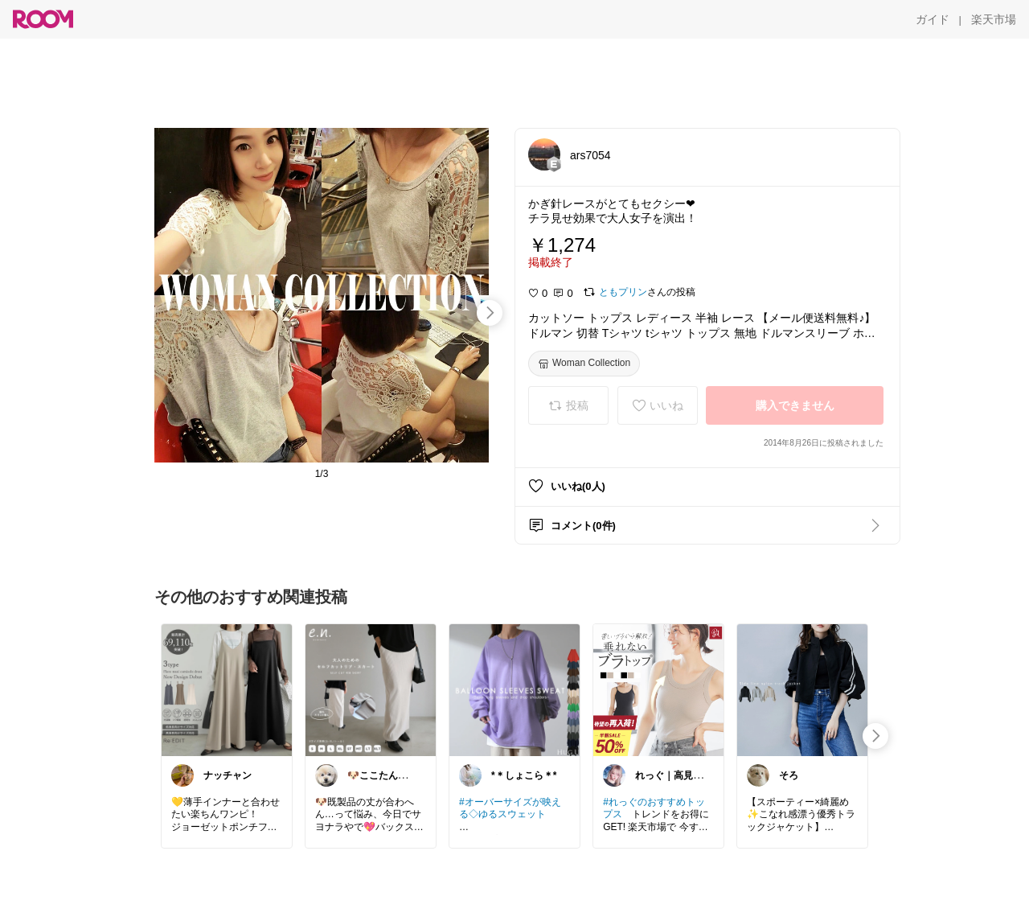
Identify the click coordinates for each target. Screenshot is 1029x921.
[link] (227, 689)
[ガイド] (932, 19)
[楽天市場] (993, 19)
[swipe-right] (489, 313)
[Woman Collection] (584, 363)
